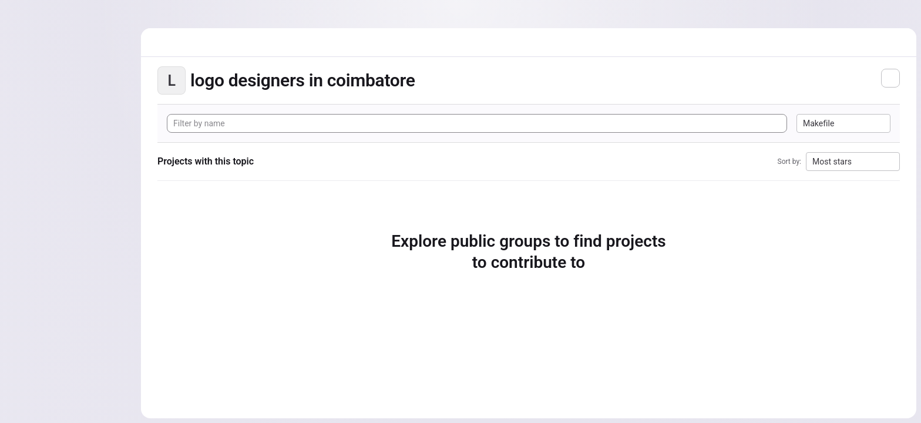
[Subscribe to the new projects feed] (890, 78)
